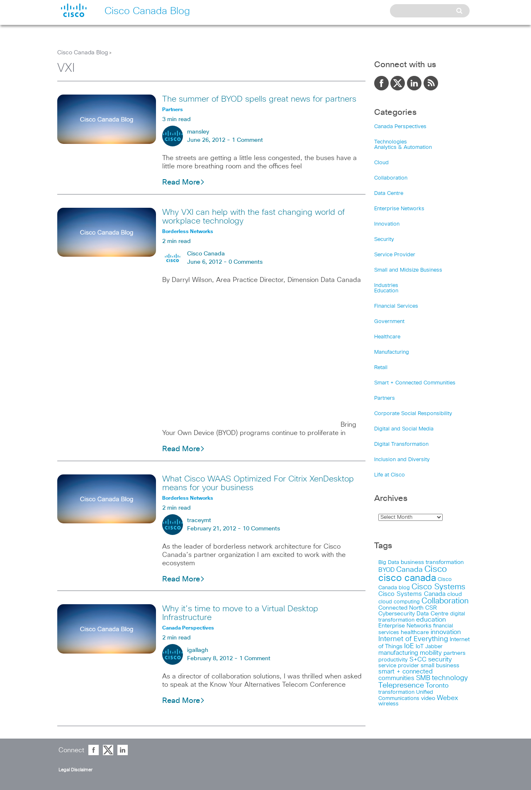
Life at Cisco (389, 475)
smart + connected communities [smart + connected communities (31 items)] (405, 674)
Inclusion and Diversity (402, 459)
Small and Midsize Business (408, 270)
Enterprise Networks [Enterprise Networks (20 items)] (404, 626)
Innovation (386, 224)
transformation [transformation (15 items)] (396, 692)
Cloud (381, 162)
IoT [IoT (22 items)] (420, 646)
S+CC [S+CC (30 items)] (417, 659)
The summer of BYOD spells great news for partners (259, 99)
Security (384, 239)
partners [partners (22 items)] (454, 653)
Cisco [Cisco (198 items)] (435, 569)
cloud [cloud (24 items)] (454, 594)
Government (389, 321)
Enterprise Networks (399, 208)
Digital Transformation (401, 444)
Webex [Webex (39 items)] (447, 698)
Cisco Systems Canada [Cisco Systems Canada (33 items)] (412, 594)
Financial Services (396, 306)
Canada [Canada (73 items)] (409, 570)
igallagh (197, 650)
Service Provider (394, 255)
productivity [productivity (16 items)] (393, 660)
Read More (183, 182)
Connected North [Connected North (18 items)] (401, 608)
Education (386, 291)
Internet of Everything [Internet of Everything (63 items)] (413, 639)
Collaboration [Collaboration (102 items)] (445, 601)
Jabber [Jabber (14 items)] (434, 646)
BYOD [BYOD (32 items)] (386, 570)
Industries (386, 285)
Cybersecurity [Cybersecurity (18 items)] (396, 614)
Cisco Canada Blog (82, 53)
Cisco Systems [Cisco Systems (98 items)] (438, 587)
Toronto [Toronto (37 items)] (437, 686)
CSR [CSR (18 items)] (431, 608)
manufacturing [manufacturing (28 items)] (398, 653)
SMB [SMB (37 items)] (423, 678)
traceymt (199, 520)
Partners (384, 398)
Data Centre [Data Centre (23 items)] (432, 614)
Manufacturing (391, 352)
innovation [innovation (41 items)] (446, 632)
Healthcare (387, 337)
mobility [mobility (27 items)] (431, 653)
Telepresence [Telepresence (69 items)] (401, 685)
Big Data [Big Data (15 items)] (388, 562)
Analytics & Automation (403, 147)
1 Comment (247, 140)
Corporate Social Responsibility (413, 413)
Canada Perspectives (400, 126)
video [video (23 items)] (428, 698)
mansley (198, 132)
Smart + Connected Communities (414, 383)
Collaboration (390, 178)
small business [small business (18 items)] (440, 665)
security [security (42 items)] (440, 659)
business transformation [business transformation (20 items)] (432, 562)
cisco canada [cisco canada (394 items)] (407, 578)
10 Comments (261, 529)
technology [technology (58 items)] (450, 678)
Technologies (390, 142)
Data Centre (388, 193)
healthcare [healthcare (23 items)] (415, 632)
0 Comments (246, 262)
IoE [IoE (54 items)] (409, 646)
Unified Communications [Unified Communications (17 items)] (405, 695)
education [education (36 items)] (431, 620)
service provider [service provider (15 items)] (398, 665)
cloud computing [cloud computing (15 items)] (399, 602)
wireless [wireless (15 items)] (388, 704)
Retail (380, 367)
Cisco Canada (206, 254)
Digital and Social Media (404, 429)
